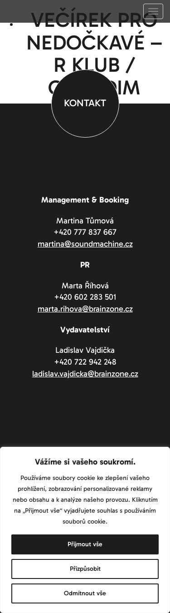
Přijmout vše (85, 544)
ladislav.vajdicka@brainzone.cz (85, 374)
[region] (85, 530)
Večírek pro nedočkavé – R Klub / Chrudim (94, 54)
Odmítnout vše (85, 593)
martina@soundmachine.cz (85, 244)
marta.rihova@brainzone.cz (85, 309)
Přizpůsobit (85, 569)
